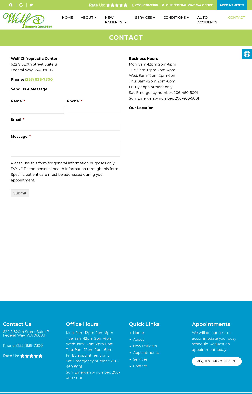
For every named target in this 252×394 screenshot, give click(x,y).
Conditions (174, 17)
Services (143, 17)
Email (17, 119)
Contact (236, 17)
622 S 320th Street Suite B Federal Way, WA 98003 (26, 333)
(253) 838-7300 (146, 5)
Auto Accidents (207, 20)
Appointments (232, 5)
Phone (74, 101)
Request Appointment (217, 361)
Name (18, 101)
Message (21, 136)
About (87, 17)
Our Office (189, 5)
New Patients (113, 20)
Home (67, 17)
